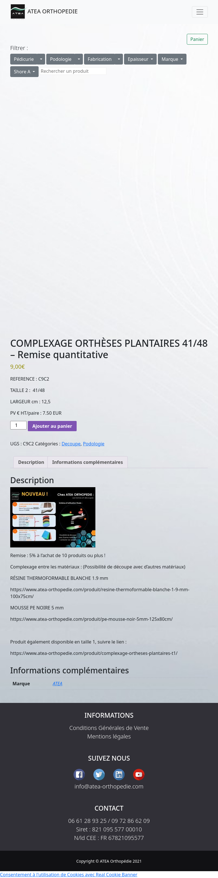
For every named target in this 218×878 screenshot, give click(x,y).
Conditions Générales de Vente (109, 728)
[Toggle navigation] (200, 12)
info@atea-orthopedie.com (109, 786)
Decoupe (71, 444)
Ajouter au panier (52, 426)
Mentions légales (109, 736)
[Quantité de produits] (18, 425)
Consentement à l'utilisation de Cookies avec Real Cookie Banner (68, 874)
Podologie (61, 59)
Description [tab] (31, 462)
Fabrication (100, 59)
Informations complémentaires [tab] (87, 462)
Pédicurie (24, 59)
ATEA (57, 683)
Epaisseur (139, 59)
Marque (170, 59)
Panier (197, 39)
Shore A (23, 72)
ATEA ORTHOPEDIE (44, 12)
